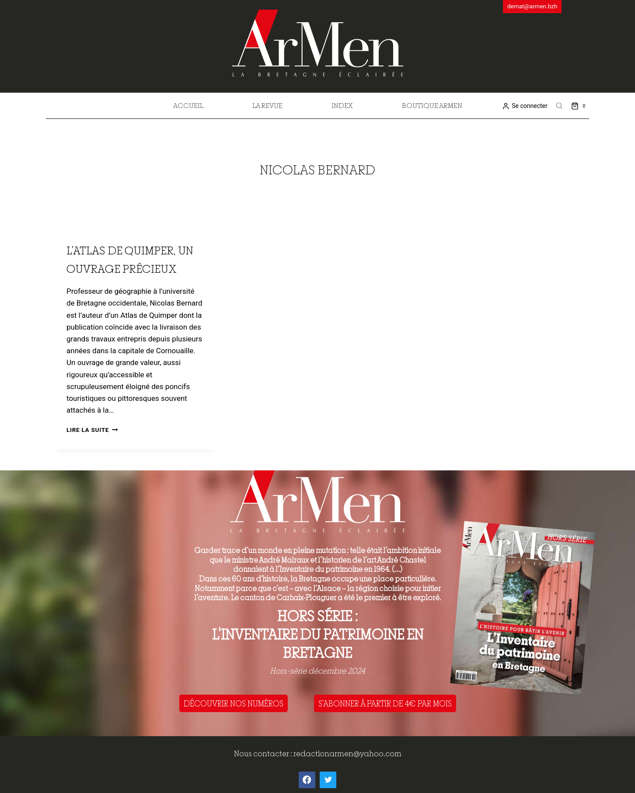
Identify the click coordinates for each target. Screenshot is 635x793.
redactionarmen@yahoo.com (347, 753)
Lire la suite (92, 429)
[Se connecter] (524, 106)
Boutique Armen (432, 105)
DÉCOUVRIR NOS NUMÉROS (233, 703)
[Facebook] (307, 780)
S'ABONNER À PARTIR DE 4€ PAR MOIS (385, 703)
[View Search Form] (559, 105)
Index (342, 105)
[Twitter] (328, 780)
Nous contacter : (263, 753)
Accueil (188, 105)
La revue (267, 105)
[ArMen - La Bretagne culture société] (317, 43)
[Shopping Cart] (580, 106)
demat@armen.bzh (532, 6)
